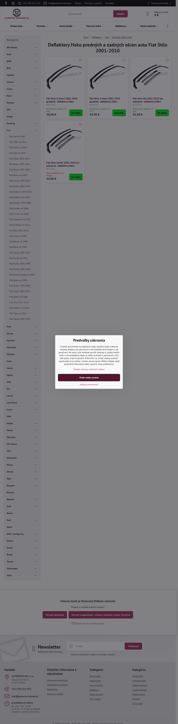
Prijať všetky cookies (89, 377)
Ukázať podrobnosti (89, 384)
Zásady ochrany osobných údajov (89, 369)
